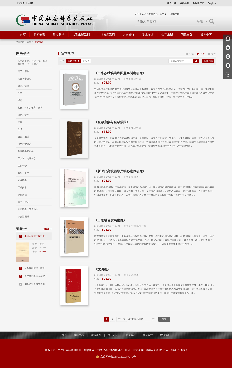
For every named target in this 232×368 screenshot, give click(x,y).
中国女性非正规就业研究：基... (35, 236)
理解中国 (174, 14)
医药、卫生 (23, 173)
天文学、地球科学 (27, 158)
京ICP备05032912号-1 (109, 350)
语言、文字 (23, 115)
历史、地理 (23, 136)
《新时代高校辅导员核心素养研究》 (120, 171)
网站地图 (96, 335)
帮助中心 (78, 335)
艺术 (20, 129)
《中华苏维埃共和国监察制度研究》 (120, 73)
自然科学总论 (24, 144)
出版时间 (73, 61)
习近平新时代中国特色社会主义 (151, 14)
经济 (20, 100)
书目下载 (208, 61)
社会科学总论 (24, 78)
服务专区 (206, 34)
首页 (23, 34)
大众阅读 (128, 34)
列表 (201, 54)
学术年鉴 (148, 34)
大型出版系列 (81, 34)
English (212, 3)
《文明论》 (102, 269)
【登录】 (20, 3)
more (47, 229)
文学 (20, 122)
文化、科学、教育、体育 (30, 107)
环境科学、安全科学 (28, 209)
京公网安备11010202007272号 (118, 356)
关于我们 (113, 335)
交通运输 (22, 194)
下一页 (121, 319)
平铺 (190, 54)
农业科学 (22, 180)
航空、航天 (23, 202)
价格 (85, 61)
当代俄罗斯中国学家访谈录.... (35, 276)
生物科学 (22, 165)
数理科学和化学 (26, 151)
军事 (20, 93)
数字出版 (167, 34)
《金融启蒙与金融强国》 (112, 122)
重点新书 (58, 34)
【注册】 (29, 3)
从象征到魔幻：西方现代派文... (35, 268)
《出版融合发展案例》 (110, 220)
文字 (212, 54)
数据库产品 (198, 3)
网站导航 (184, 3)
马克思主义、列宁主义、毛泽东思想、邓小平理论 (32, 62)
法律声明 (130, 335)
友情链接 (165, 335)
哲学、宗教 (23, 71)
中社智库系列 (106, 34)
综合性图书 (23, 216)
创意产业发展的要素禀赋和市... (35, 284)
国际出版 (187, 34)
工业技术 (22, 187)
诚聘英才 (147, 335)
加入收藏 (171, 3)
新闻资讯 (39, 34)
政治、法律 (23, 86)
